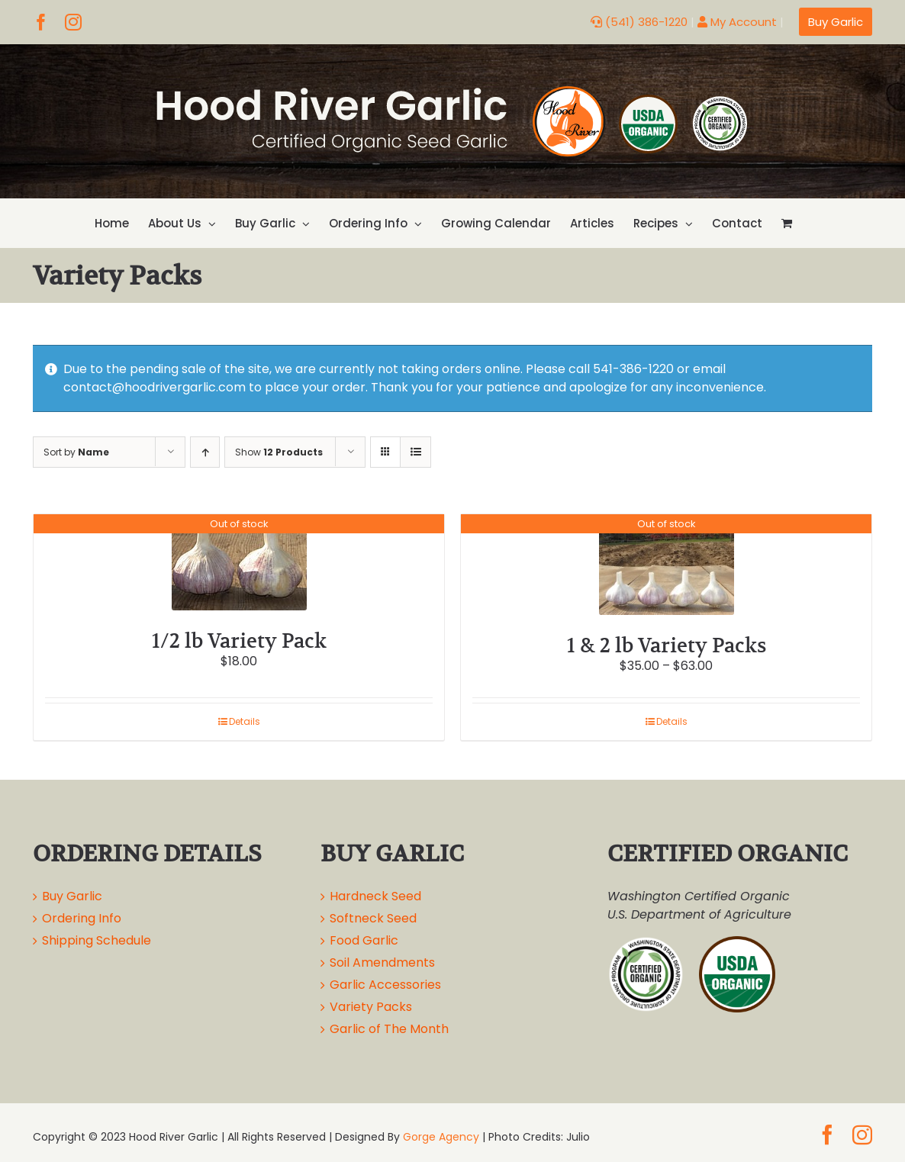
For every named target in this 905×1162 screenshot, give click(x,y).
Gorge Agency (441, 1136)
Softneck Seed (373, 918)
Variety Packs (371, 1007)
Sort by (76, 452)
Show (279, 452)
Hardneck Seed (375, 896)
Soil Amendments (382, 962)
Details (244, 721)
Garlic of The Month (389, 1029)
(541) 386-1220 (639, 22)
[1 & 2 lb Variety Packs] (666, 564)
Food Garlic (364, 940)
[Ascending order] (205, 452)
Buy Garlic (72, 896)
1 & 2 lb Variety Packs (666, 645)
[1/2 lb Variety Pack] (239, 562)
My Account (737, 22)
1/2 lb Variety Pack (239, 640)
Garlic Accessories (385, 984)
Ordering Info (81, 918)
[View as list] (415, 452)
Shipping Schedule (96, 940)
